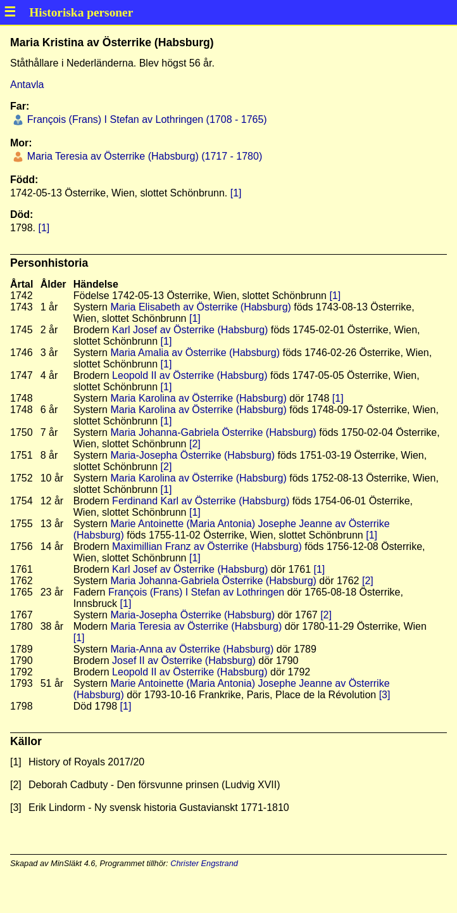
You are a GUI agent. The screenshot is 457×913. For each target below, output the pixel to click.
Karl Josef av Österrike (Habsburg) (190, 329)
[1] (236, 193)
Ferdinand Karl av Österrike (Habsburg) (200, 500)
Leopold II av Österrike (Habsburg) (189, 375)
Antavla (27, 84)
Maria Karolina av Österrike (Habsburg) (198, 398)
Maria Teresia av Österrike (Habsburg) (196, 626)
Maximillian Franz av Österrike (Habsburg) (207, 546)
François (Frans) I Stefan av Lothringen (196, 592)
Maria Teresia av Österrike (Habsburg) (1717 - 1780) (143, 156)
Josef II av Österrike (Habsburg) (184, 660)
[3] (385, 694)
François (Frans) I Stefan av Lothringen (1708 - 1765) (145, 119)
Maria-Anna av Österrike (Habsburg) (191, 649)
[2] (195, 443)
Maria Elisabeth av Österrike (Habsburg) (200, 307)
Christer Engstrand (204, 863)
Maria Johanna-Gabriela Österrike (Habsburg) (213, 432)
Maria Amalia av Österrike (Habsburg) (195, 352)
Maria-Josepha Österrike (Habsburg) (192, 455)
